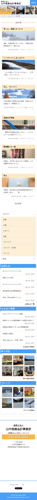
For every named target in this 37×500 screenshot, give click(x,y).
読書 (4, 219)
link (23, 484)
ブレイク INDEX (28, 410)
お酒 (4, 225)
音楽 (4, 236)
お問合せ (11, 433)
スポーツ (6, 231)
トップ (3, 16)
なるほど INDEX (28, 347)
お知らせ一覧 (29, 304)
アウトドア (7, 242)
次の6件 (18, 204)
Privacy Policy (14, 484)
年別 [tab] (4, 259)
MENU (33, 2)
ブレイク (10, 16)
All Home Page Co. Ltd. (22, 497)
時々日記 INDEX (28, 378)
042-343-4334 (18, 437)
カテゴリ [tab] (6, 214)
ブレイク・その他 (9, 247)
